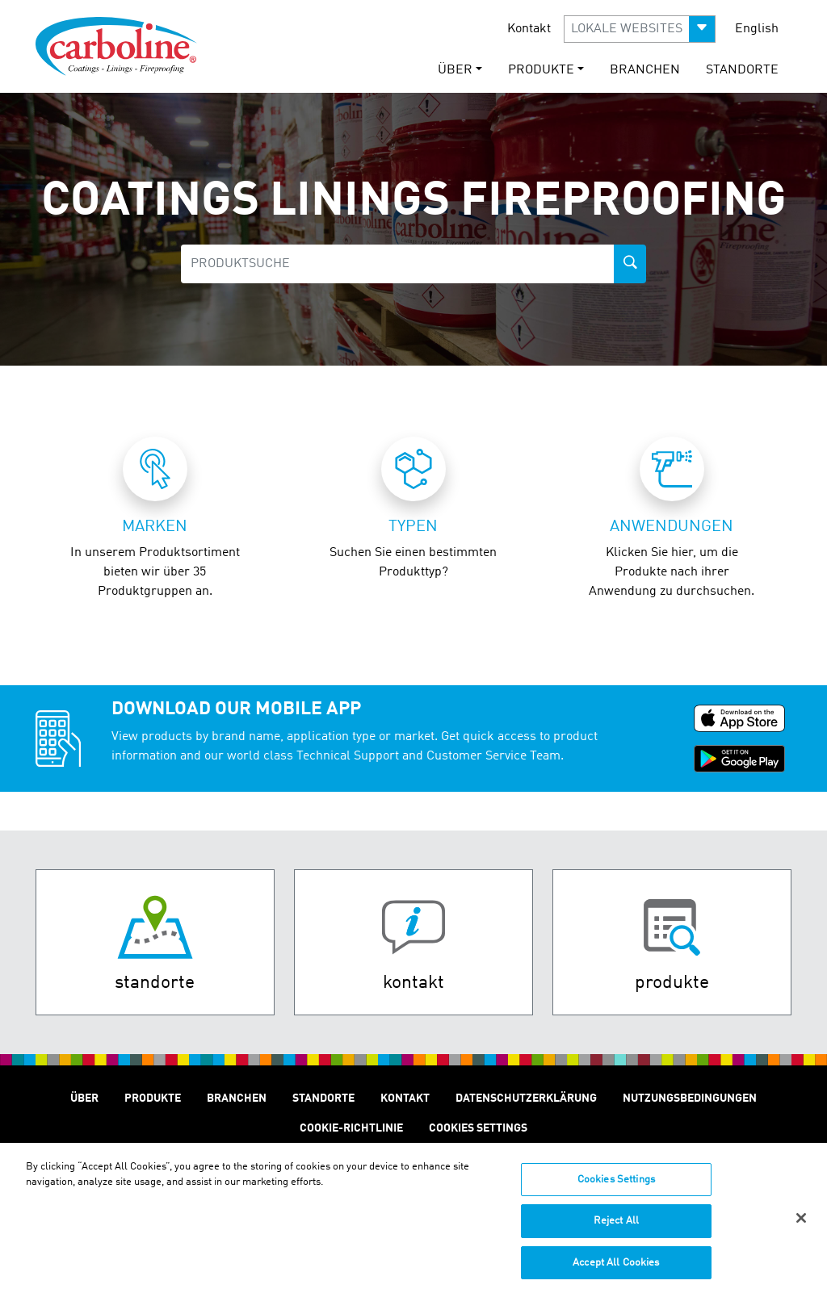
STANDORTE (742, 70)
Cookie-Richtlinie (351, 1128)
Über (84, 1098)
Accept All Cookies (616, 1269)
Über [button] (455, 70)
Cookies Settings (616, 1186)
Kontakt (529, 29)
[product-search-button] (630, 264)
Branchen (645, 70)
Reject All (616, 1227)
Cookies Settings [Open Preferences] (478, 1128)
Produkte (152, 1098)
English (757, 29)
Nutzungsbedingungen (690, 1098)
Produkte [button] (541, 70)
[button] (640, 29)
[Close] (801, 1224)
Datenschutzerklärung (526, 1098)
